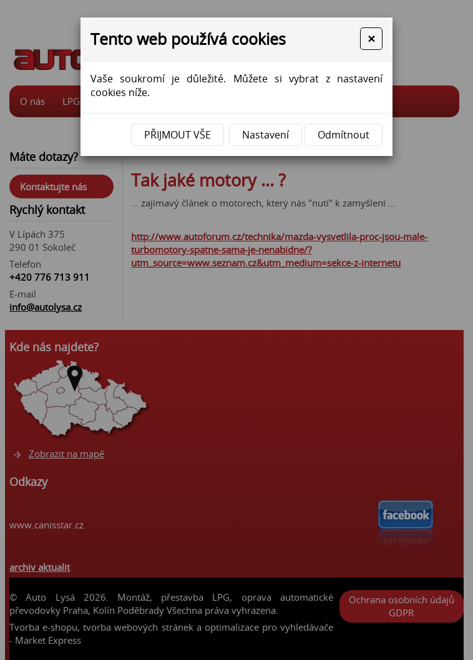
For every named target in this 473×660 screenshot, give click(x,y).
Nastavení (265, 135)
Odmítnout (343, 135)
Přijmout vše (177, 135)
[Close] (371, 38)
